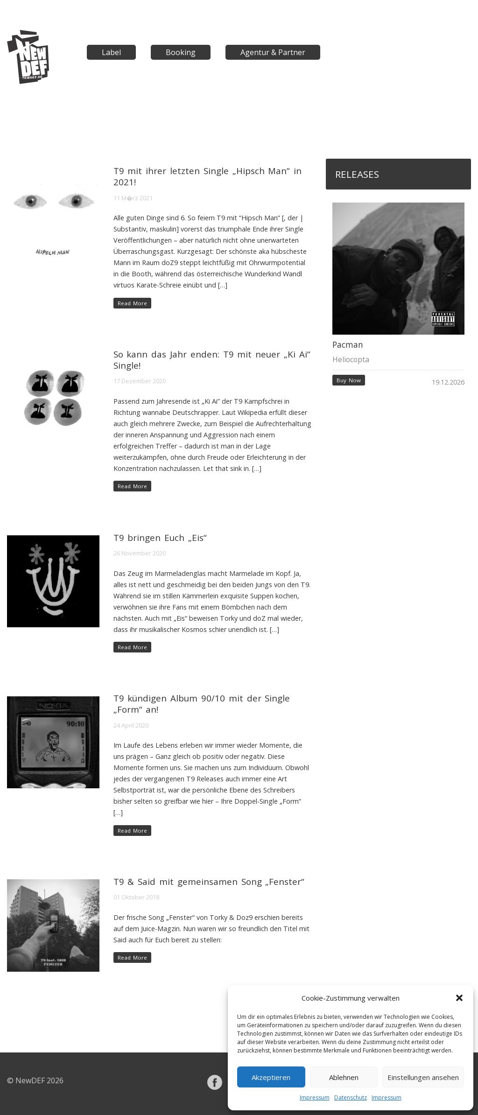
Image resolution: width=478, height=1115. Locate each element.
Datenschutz (350, 1097)
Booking (181, 52)
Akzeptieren (271, 1077)
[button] (459, 998)
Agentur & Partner (272, 52)
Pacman (347, 344)
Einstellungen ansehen (423, 1077)
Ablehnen (343, 1077)
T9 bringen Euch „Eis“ (160, 537)
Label (111, 52)
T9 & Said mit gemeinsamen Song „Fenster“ (209, 881)
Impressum (315, 1097)
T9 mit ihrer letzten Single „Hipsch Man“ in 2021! (207, 176)
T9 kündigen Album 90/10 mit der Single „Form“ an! (201, 703)
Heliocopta (350, 359)
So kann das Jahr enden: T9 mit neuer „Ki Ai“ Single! (211, 359)
